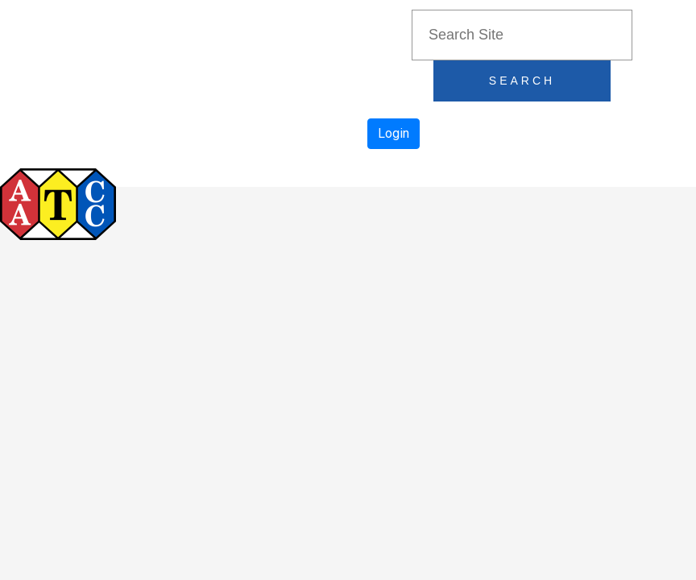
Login (393, 133)
